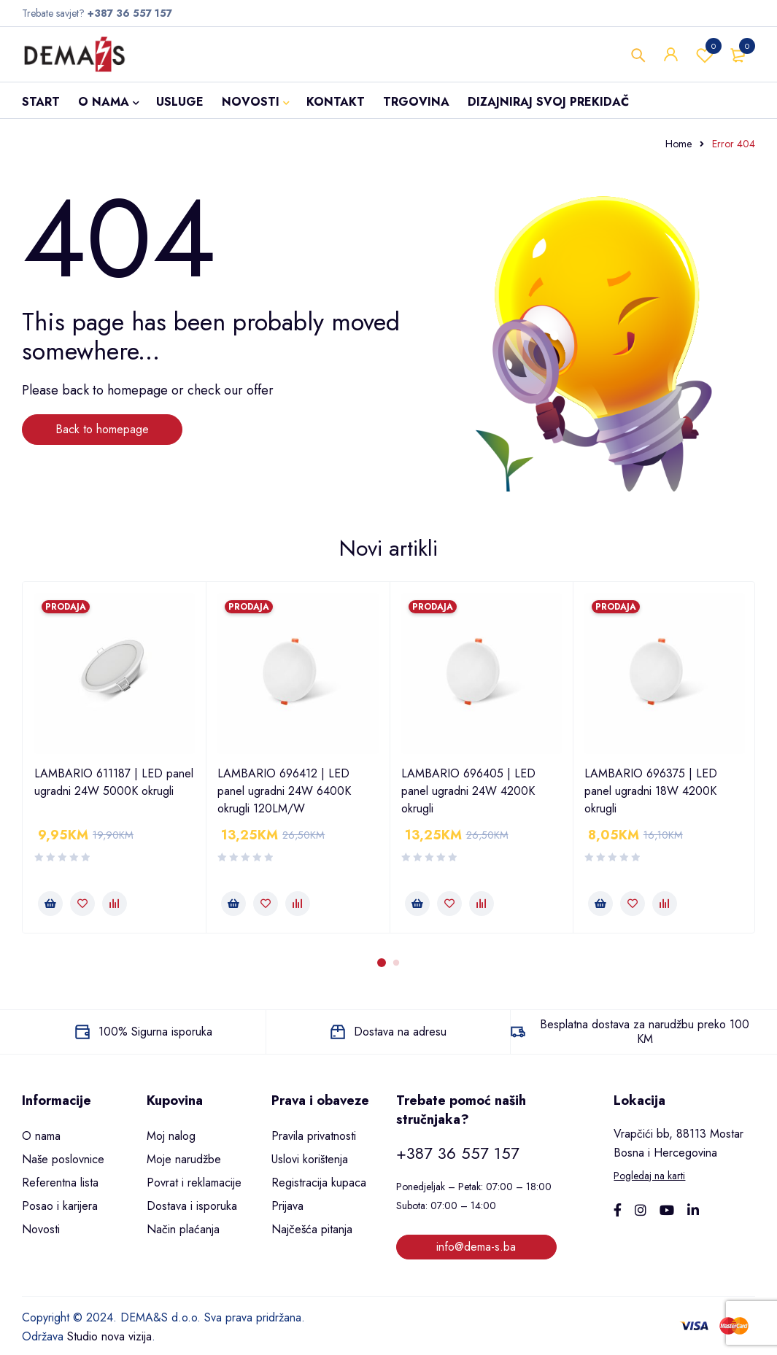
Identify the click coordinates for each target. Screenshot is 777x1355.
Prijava (287, 1205)
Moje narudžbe (184, 1159)
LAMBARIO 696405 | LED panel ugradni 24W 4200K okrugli (468, 791)
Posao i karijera (60, 1205)
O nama (41, 1135)
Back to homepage (102, 429)
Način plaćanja (183, 1229)
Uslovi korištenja (309, 1159)
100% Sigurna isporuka (155, 1031)
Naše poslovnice (63, 1159)
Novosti (41, 1229)
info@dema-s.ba (476, 1246)
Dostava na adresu (400, 1031)
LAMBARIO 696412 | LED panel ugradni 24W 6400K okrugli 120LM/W (284, 791)
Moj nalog (171, 1135)
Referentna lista (60, 1182)
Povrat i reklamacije (194, 1182)
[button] (50, 903)
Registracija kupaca (318, 1182)
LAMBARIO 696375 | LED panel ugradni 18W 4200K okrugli (650, 791)
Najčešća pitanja (311, 1229)
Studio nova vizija (109, 1336)
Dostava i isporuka (192, 1205)
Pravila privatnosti (313, 1135)
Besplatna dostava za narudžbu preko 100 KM (644, 1031)
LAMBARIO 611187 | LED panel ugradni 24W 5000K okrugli (113, 782)
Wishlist (705, 54)
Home (678, 143)
